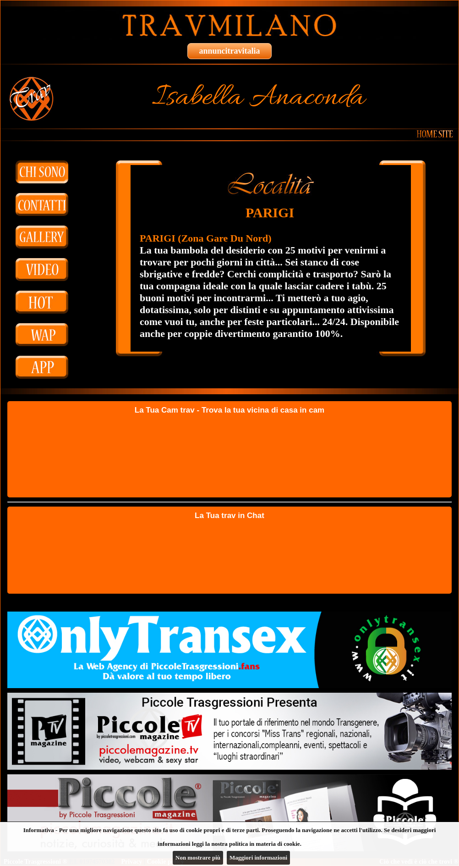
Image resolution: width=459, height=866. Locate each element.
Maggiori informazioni (258, 857)
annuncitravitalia (229, 50)
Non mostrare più (197, 857)
